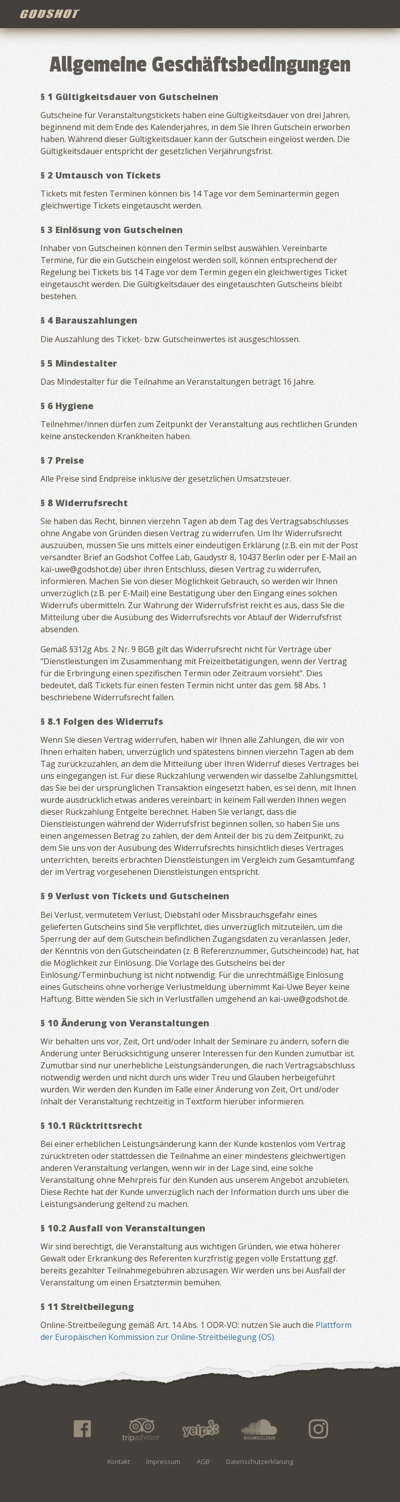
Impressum (163, 1461)
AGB (203, 1461)
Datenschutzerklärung (259, 1461)
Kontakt (118, 1461)
